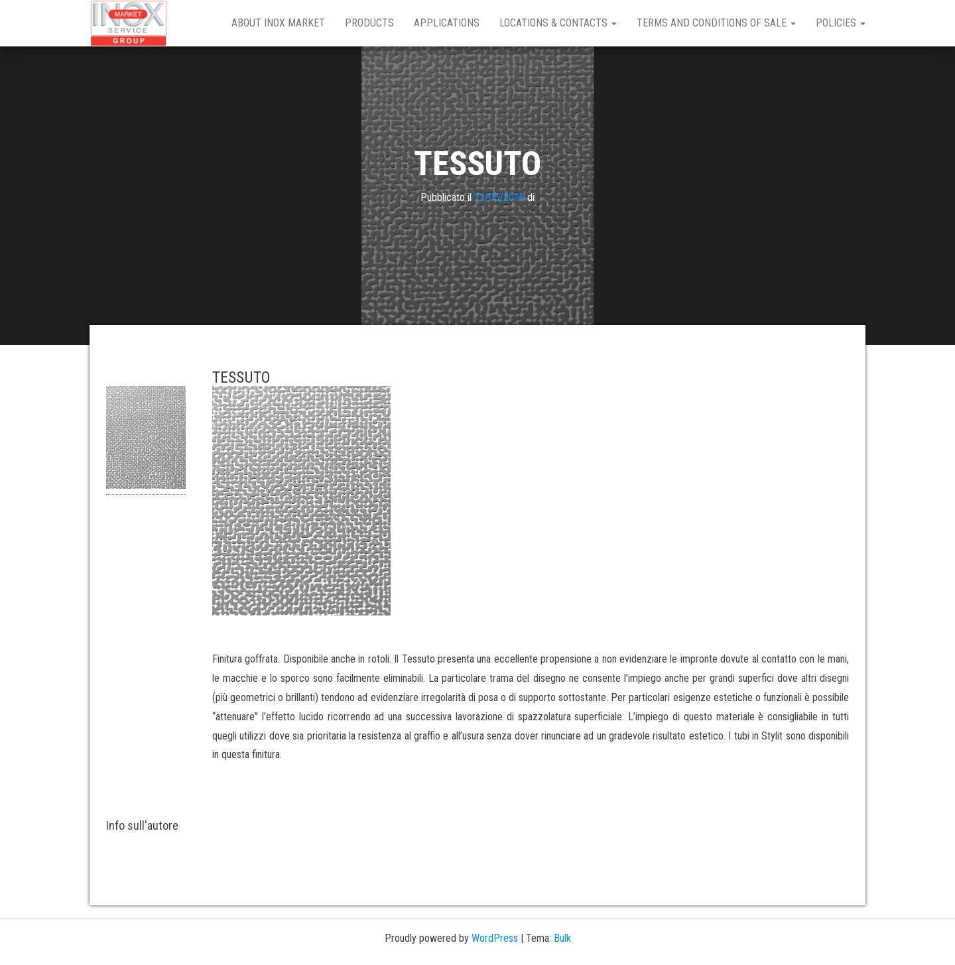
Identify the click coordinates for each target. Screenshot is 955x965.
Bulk (562, 938)
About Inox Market (278, 23)
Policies (840, 23)
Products (369, 23)
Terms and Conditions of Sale (716, 23)
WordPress (495, 938)
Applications (446, 23)
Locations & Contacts (558, 23)
